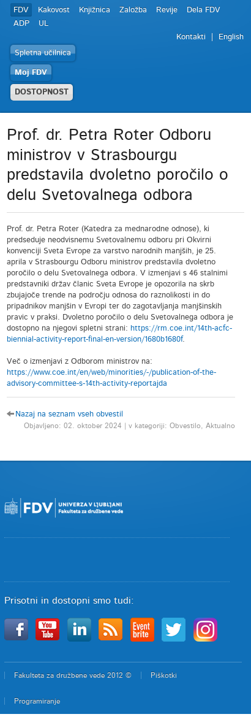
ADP (21, 24)
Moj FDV (31, 73)
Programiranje (37, 701)
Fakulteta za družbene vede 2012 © (73, 675)
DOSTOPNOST (42, 92)
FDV (21, 10)
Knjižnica (94, 10)
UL (43, 24)
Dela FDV (203, 10)
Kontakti (191, 37)
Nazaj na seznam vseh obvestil (69, 414)
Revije (167, 10)
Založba (133, 10)
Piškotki (164, 675)
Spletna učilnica (43, 53)
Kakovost (54, 10)
